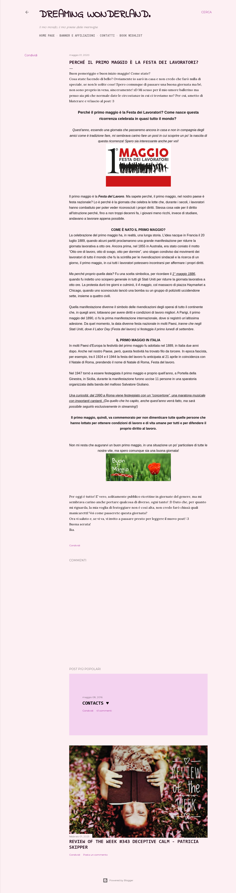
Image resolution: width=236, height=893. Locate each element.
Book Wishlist (131, 35)
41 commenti (104, 710)
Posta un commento (95, 854)
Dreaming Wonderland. (94, 14)
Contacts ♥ (95, 703)
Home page (47, 35)
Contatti (107, 35)
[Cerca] (206, 12)
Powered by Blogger (118, 880)
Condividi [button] (31, 55)
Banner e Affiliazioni (77, 35)
